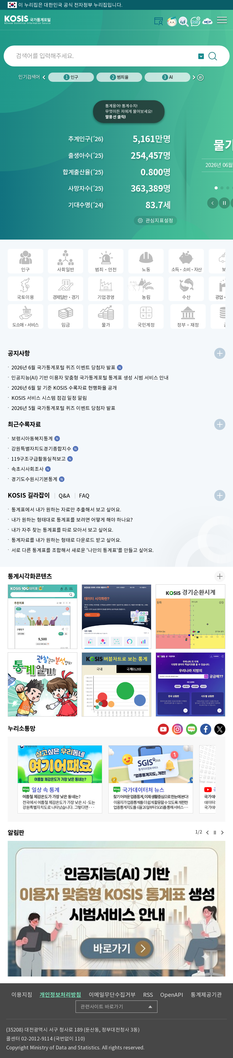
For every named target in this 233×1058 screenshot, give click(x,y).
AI (167, 77)
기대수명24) (85, 205)
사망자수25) (85, 189)
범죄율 (119, 77)
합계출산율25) (83, 172)
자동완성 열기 (201, 56)
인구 (71, 77)
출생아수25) (85, 156)
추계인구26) (85, 139)
